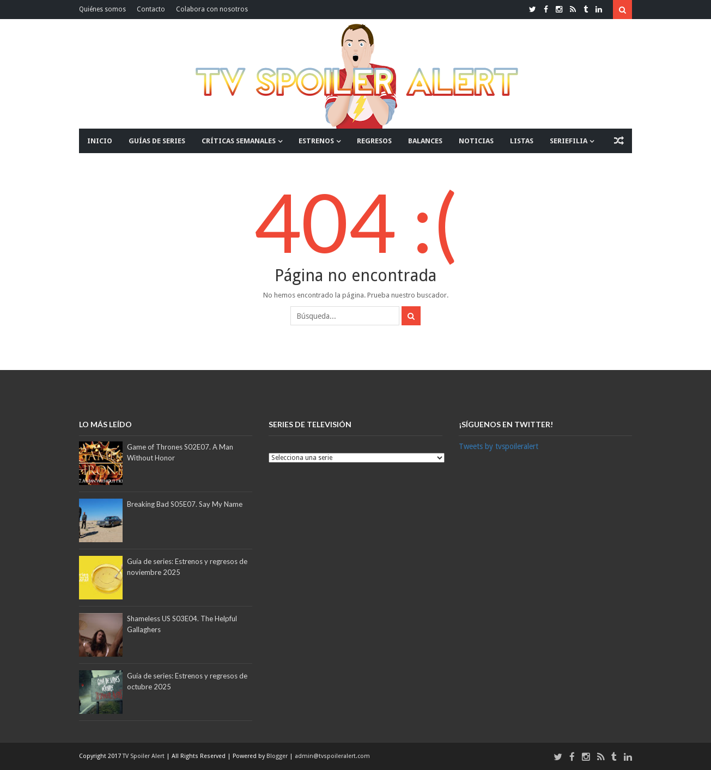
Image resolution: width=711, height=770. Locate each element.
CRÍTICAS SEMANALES (239, 141)
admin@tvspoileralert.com (332, 756)
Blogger (277, 756)
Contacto (151, 9)
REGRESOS (374, 141)
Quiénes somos (102, 9)
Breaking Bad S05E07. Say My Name (184, 504)
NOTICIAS (476, 141)
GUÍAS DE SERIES (157, 141)
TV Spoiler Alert (144, 756)
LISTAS (521, 141)
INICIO (99, 141)
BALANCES (425, 141)
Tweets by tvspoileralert (498, 446)
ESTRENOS (316, 141)
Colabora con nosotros (212, 9)
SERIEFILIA (568, 141)
